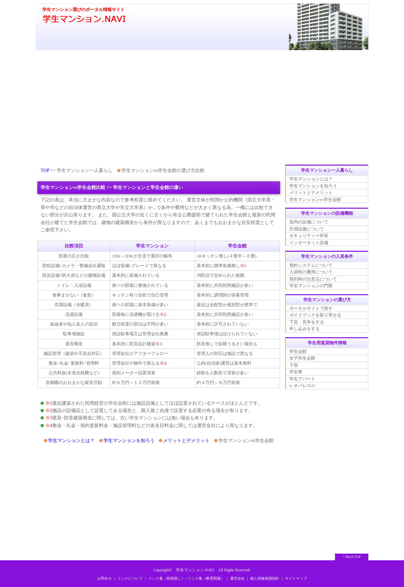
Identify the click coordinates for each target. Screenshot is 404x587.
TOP (45, 170)
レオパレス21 (302, 385)
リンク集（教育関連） (206, 578)
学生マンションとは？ (71, 440)
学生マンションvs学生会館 (315, 199)
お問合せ (104, 578)
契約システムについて (311, 265)
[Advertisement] (202, 108)
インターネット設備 (308, 242)
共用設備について (306, 228)
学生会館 (298, 351)
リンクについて (130, 578)
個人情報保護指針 (264, 578)
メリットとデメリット (186, 440)
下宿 (293, 365)
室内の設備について (308, 221)
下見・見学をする (306, 322)
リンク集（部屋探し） (166, 578)
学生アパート (302, 378)
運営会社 (237, 578)
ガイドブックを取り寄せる (315, 315)
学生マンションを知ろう (129, 440)
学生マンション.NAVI (195, 570)
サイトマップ (296, 578)
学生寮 (295, 371)
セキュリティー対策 (308, 235)
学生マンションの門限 (311, 285)
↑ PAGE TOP (352, 557)
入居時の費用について (311, 271)
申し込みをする (304, 328)
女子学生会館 (302, 358)
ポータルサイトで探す (311, 308)
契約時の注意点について (313, 278)
